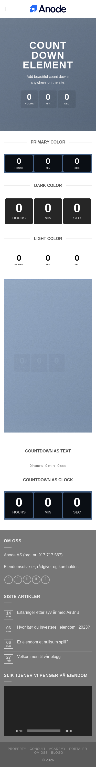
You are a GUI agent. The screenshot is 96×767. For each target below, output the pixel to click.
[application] (48, 711)
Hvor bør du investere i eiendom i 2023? (53, 627)
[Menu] (7, 9)
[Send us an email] (36, 580)
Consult (38, 749)
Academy (57, 749)
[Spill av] (10, 730)
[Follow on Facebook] (8, 580)
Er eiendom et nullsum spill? (42, 642)
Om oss (41, 752)
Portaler (78, 749)
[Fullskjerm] (85, 730)
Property (17, 749)
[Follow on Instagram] (18, 580)
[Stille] (77, 730)
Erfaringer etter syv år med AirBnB (48, 612)
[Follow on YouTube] (45, 580)
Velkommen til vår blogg (39, 656)
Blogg (57, 752)
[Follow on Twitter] (27, 580)
